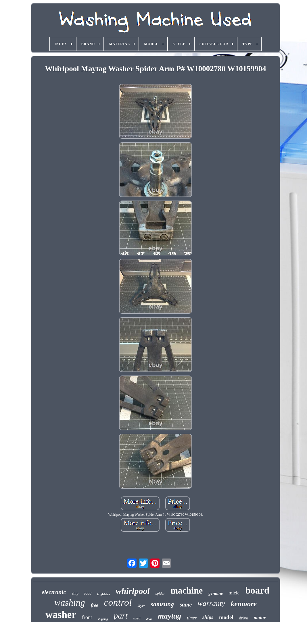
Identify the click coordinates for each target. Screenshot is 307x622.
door (149, 619)
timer (192, 617)
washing (69, 602)
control (118, 602)
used (137, 618)
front (87, 617)
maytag (169, 616)
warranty (211, 603)
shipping (103, 619)
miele (234, 593)
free (94, 605)
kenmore (244, 604)
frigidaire (103, 594)
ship (75, 593)
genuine (215, 593)
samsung (162, 604)
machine (186, 591)
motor (260, 617)
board (257, 590)
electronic (54, 592)
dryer (141, 606)
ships (207, 617)
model (226, 617)
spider (160, 593)
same (186, 604)
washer (60, 614)
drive (243, 618)
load (87, 593)
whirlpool (132, 591)
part (121, 615)
